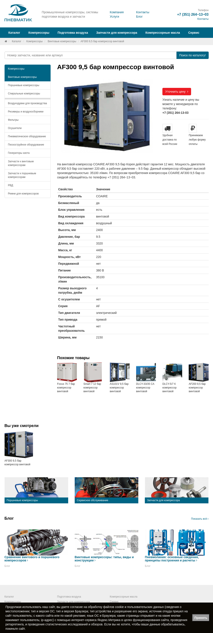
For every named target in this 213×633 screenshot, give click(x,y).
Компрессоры (34, 41)
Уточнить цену (176, 91)
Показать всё (200, 518)
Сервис (193, 32)
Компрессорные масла (162, 32)
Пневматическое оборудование (27, 136)
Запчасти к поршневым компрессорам (22, 175)
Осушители (15, 128)
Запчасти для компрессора (116, 32)
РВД (10, 185)
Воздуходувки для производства (27, 103)
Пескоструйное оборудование (26, 144)
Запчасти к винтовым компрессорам (21, 163)
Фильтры (13, 119)
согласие (76, 607)
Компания (117, 12)
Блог (139, 16)
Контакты (142, 12)
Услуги (114, 16)
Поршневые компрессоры (23, 85)
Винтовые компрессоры (62, 41)
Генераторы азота (19, 152)
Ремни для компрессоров (23, 193)
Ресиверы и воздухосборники (26, 111)
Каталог (16, 41)
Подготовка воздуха (69, 596)
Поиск (192, 55)
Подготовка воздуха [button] (73, 32)
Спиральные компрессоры (24, 93)
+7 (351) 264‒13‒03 (193, 14)
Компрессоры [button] (39, 32)
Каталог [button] (14, 32)
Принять (200, 618)
